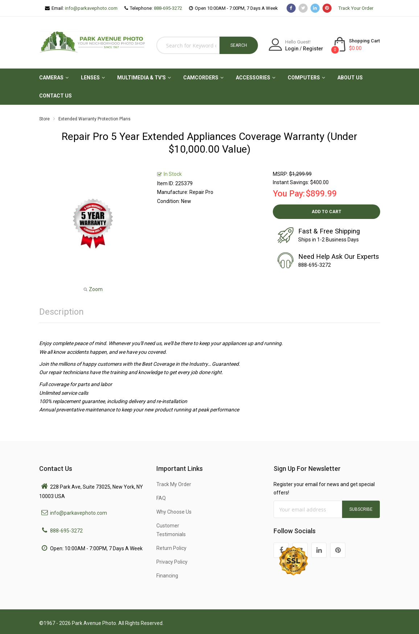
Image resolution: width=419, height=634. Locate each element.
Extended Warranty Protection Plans (94, 118)
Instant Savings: (291, 182)
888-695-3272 (168, 8)
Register (313, 48)
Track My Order (173, 484)
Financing (167, 576)
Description (61, 312)
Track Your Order (355, 8)
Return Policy (171, 548)
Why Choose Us (174, 512)
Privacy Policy (172, 562)
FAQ (161, 498)
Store (44, 118)
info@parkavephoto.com (91, 8)
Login (292, 48)
